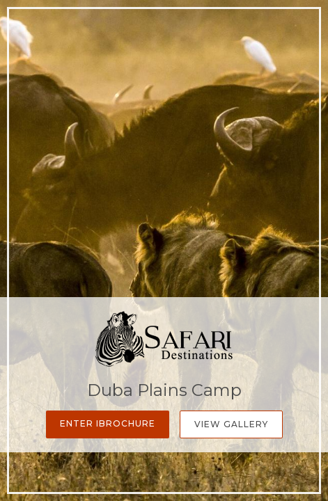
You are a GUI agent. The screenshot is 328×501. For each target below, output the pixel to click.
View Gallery (231, 424)
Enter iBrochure (107, 423)
